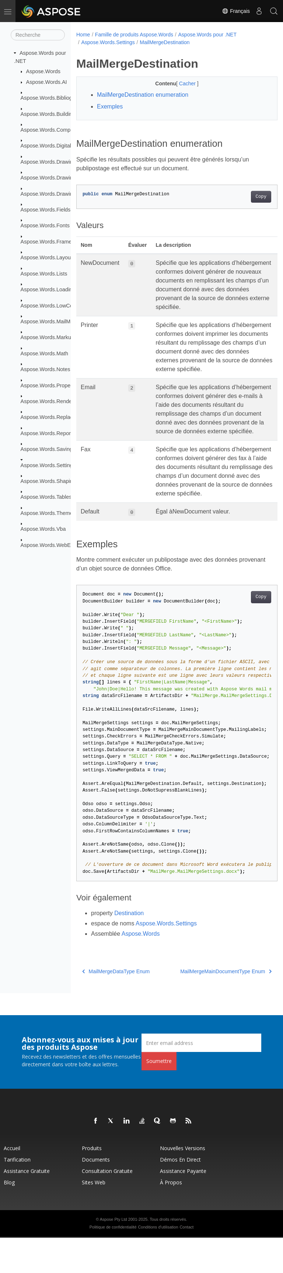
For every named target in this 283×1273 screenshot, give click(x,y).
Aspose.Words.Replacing (50, 417)
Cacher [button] (181, 83)
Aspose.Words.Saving (47, 449)
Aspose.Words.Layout (47, 257)
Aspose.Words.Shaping (48, 481)
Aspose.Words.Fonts (45, 225)
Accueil (12, 1183)
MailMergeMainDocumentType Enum (211, 1007)
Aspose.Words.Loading (48, 289)
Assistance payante (183, 1206)
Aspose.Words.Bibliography (53, 98)
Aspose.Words (43, 71)
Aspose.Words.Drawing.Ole (53, 193)
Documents (96, 1194)
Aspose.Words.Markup (47, 337)
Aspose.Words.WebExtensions (57, 545)
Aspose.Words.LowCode (50, 305)
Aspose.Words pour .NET (207, 35)
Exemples (110, 106)
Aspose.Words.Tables (46, 497)
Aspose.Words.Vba (43, 529)
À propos (171, 1217)
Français (236, 11)
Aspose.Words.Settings (48, 465)
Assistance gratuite (27, 1206)
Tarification (17, 1194)
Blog (9, 1217)
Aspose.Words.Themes (48, 513)
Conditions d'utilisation (158, 1262)
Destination (129, 948)
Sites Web (93, 1217)
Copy (246, 196)
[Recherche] (38, 34)
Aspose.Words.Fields (46, 210)
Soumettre (159, 1096)
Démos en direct (180, 1194)
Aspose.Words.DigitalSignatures (59, 146)
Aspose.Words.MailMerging (53, 321)
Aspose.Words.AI (46, 82)
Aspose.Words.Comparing (52, 130)
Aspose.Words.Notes (45, 369)
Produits (92, 1183)
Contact (186, 1262)
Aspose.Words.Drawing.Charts (57, 178)
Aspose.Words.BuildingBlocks (56, 114)
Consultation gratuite (107, 1206)
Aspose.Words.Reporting (50, 433)
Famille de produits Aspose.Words (134, 35)
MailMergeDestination (164, 42)
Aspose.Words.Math (44, 353)
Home (83, 35)
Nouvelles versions (182, 1183)
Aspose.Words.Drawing (48, 162)
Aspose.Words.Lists (44, 274)
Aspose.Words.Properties (51, 385)
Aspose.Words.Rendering (51, 401)
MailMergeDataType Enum (116, 1007)
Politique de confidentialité (113, 1262)
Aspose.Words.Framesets (51, 242)
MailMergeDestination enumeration (142, 95)
